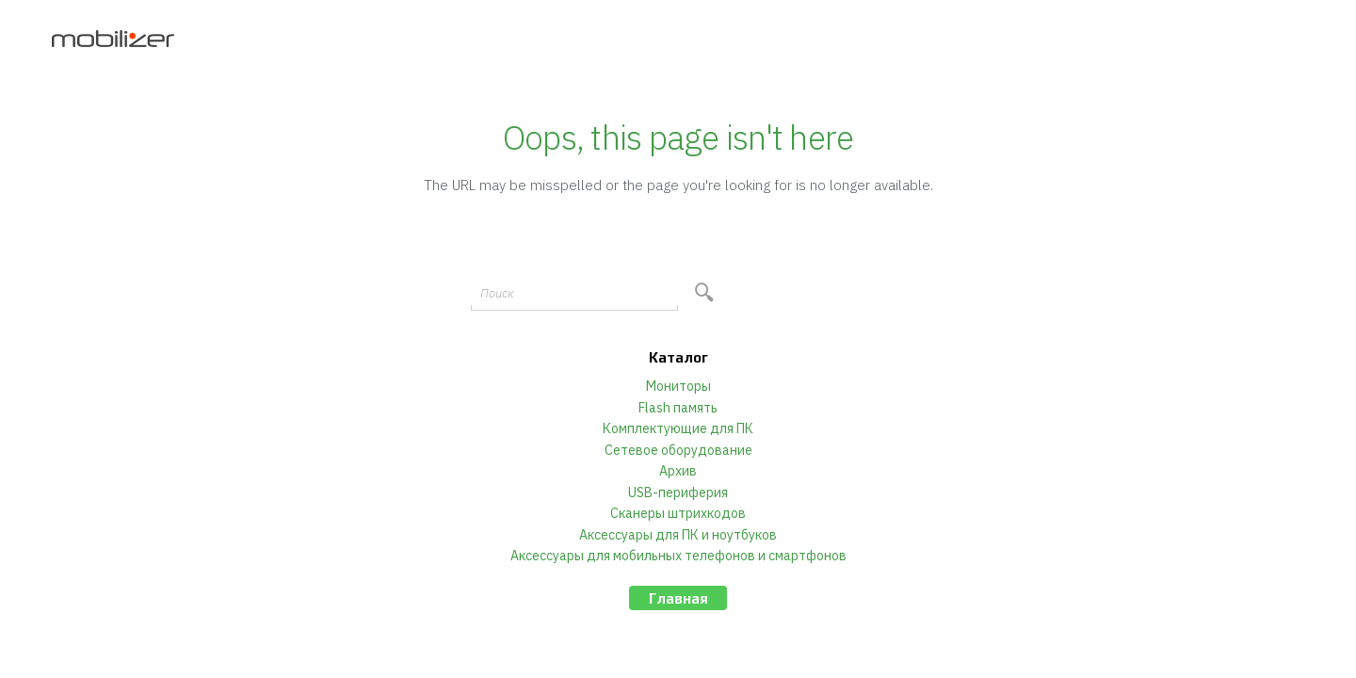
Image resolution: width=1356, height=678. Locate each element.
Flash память (678, 407)
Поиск (497, 293)
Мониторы (678, 386)
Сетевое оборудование (678, 450)
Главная (678, 598)
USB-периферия (678, 492)
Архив (678, 470)
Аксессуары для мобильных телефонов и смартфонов (678, 555)
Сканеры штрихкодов (678, 513)
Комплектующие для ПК (678, 428)
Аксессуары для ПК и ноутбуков (678, 534)
